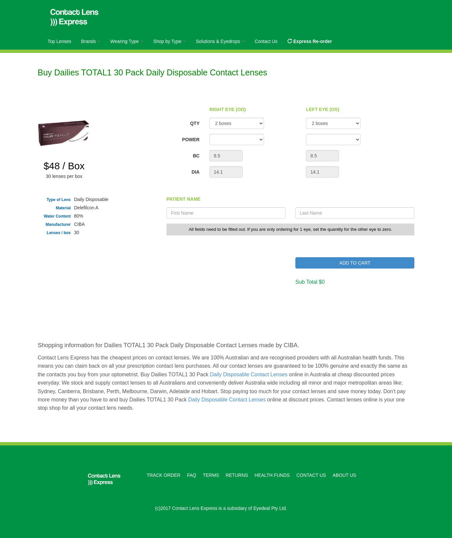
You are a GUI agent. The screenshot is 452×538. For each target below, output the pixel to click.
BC (196, 155)
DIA (196, 172)
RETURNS (237, 475)
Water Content (57, 216)
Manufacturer (58, 224)
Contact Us (266, 41)
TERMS (211, 475)
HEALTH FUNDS (272, 475)
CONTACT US (311, 475)
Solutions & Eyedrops (220, 41)
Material (63, 208)
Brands (90, 41)
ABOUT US (344, 475)
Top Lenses (59, 41)
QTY (195, 123)
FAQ (191, 475)
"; (236, 139)
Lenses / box (59, 232)
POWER (191, 139)
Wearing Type (126, 41)
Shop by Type (169, 41)
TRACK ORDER (163, 475)
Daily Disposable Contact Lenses (248, 374)
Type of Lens (59, 199)
